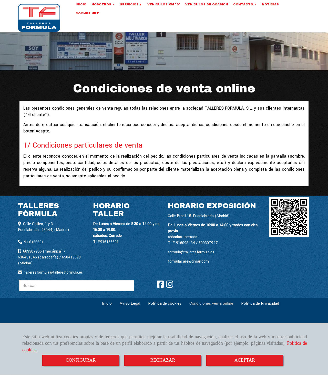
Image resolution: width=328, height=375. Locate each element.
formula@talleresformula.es (191, 252)
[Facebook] (160, 286)
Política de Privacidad (260, 303)
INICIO (81, 10)
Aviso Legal (130, 303)
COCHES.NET (87, 19)
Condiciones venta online (211, 303)
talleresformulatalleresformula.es (53, 272)
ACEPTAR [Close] (244, 360)
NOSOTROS (103, 10)
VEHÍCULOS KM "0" (163, 10)
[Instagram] (169, 286)
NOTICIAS (270, 10)
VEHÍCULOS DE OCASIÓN (206, 10)
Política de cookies (164, 303)
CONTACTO (245, 10)
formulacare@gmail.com (188, 261)
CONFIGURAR (81, 360)
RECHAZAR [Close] (162, 360)
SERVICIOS (131, 10)
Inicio (107, 303)
